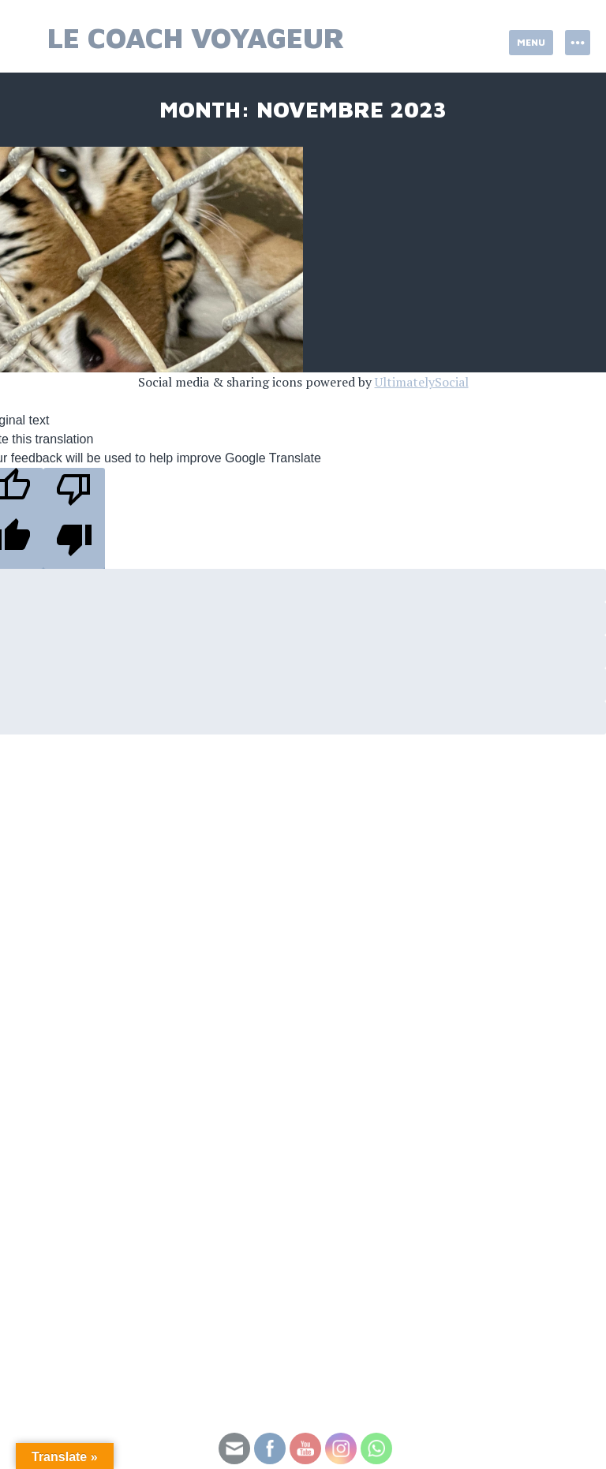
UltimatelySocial (422, 382)
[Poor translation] (74, 518)
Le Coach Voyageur (196, 37)
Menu (531, 42)
